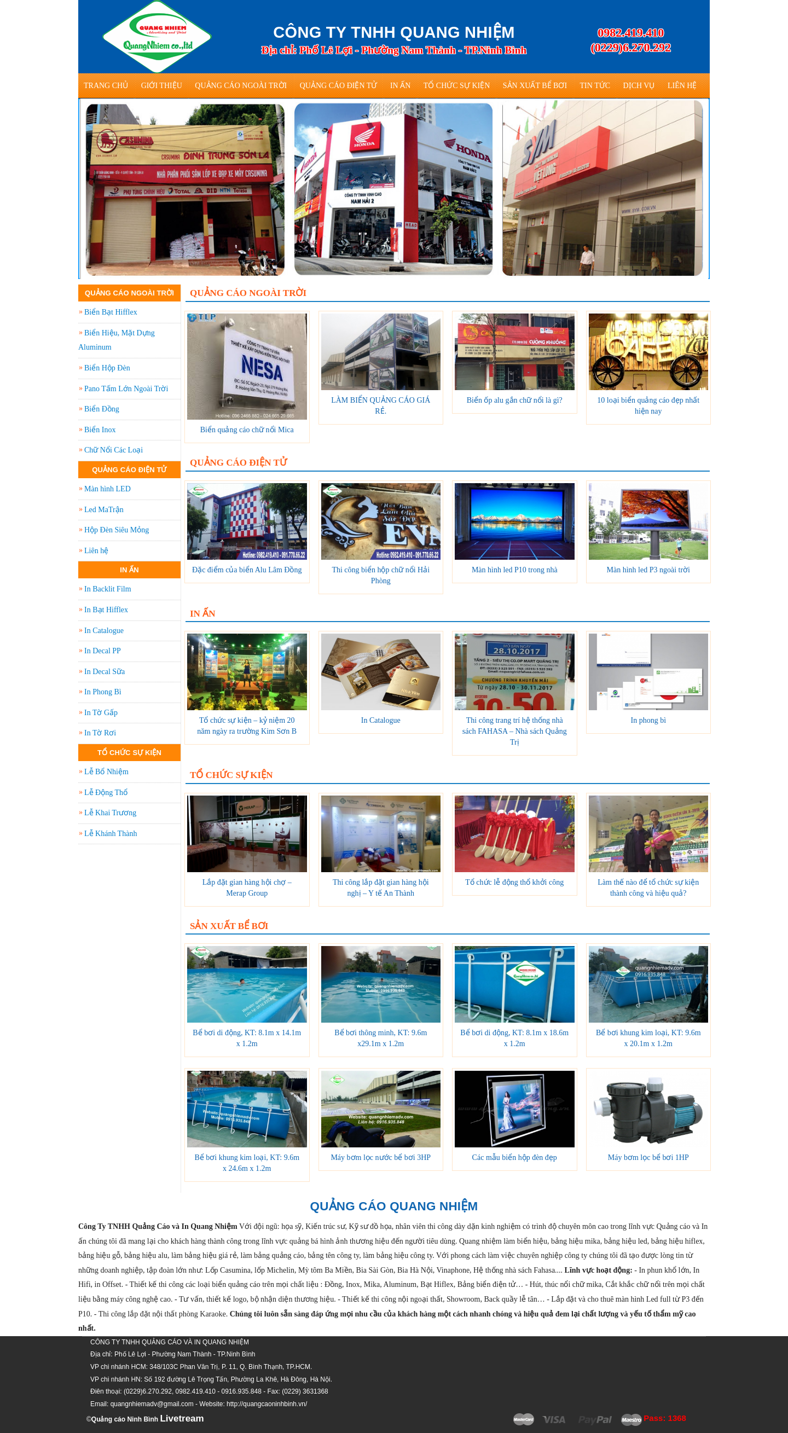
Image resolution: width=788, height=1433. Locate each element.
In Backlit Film (107, 589)
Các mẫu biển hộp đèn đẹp (514, 1157)
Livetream (182, 1418)
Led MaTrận (104, 510)
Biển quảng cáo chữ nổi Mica (247, 430)
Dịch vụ (639, 86)
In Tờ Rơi (100, 733)
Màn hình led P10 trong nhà (515, 570)
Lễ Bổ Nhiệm (106, 772)
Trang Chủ (106, 86)
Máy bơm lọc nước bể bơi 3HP (381, 1157)
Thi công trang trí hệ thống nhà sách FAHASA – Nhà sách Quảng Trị (514, 731)
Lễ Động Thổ (106, 792)
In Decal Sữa (104, 672)
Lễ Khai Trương (110, 813)
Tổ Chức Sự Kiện (457, 86)
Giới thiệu (161, 86)
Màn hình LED (107, 489)
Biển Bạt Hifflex (110, 312)
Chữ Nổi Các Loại (113, 450)
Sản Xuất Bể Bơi (535, 86)
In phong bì (648, 720)
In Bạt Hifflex (106, 610)
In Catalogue (381, 720)
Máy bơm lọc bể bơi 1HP (648, 1157)
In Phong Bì (102, 692)
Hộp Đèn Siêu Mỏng (116, 530)
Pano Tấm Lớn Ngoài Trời (126, 389)
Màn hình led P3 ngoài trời (649, 570)
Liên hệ (682, 86)
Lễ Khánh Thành (110, 833)
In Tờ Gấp (101, 713)
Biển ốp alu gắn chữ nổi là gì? (515, 400)
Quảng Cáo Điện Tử (339, 86)
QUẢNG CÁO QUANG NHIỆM (394, 1206)
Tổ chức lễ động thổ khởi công (514, 882)
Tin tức (595, 86)
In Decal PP (102, 651)
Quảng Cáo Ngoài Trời (241, 86)
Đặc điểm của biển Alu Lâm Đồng (247, 570)
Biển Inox (99, 430)
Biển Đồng (101, 409)
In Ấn (400, 86)
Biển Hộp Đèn (107, 368)
